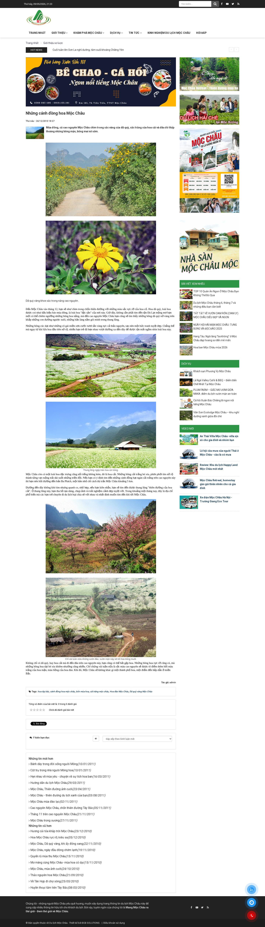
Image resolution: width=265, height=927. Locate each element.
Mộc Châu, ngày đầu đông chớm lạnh (53, 850)
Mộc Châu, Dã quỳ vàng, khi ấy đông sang (56, 843)
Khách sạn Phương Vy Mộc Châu (212, 371)
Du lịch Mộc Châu (58, 922)
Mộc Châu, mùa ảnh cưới (45, 869)
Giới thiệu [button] (60, 32)
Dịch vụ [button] (116, 32)
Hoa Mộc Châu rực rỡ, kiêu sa (49, 837)
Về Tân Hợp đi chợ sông (45, 881)
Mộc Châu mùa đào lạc (44, 801)
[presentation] (231, 49)
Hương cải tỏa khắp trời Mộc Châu (52, 831)
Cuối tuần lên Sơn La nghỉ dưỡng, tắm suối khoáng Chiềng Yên (88, 49)
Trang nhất (37, 32)
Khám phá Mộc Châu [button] (88, 32)
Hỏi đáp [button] (201, 32)
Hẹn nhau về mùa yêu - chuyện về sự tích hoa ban (61, 776)
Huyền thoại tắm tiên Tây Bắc (49, 887)
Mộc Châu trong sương (44, 820)
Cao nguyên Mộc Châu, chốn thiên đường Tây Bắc (61, 808)
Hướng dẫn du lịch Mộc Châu (48, 783)
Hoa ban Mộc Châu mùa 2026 (210, 347)
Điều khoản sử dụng (114, 922)
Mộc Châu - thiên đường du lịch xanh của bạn (59, 795)
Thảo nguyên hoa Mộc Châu (48, 875)
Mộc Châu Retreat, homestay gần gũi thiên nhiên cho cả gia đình (218, 484)
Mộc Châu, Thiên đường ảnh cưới (51, 789)
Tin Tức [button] (135, 32)
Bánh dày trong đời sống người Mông (54, 764)
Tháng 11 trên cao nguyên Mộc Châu (53, 814)
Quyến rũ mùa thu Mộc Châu (48, 856)
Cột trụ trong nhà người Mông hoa (51, 770)
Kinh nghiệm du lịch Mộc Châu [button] (169, 32)
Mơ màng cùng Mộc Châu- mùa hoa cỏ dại (57, 862)
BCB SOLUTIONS (91, 922)
